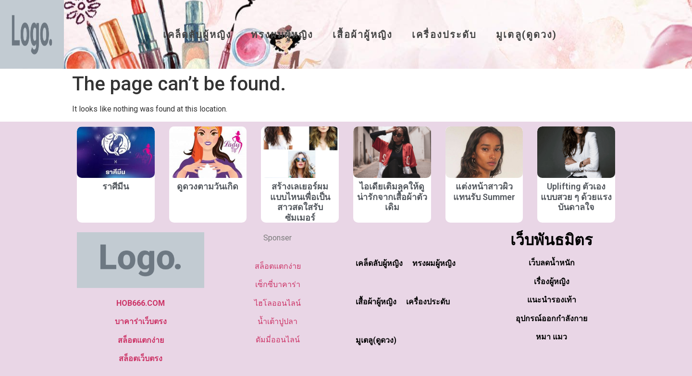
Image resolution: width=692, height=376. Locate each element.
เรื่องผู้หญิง (551, 281)
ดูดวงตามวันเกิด (207, 186)
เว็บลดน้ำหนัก (552, 262)
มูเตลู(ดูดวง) (526, 34)
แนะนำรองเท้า (551, 299)
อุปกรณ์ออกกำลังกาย (551, 318)
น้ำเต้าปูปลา (277, 321)
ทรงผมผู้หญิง (282, 34)
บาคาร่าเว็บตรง (141, 321)
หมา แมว (551, 336)
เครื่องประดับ (444, 34)
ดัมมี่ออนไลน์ (278, 339)
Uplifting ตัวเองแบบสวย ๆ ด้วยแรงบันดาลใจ (576, 196)
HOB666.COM (140, 303)
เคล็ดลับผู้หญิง (197, 34)
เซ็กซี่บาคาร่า (277, 284)
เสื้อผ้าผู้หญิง (363, 34)
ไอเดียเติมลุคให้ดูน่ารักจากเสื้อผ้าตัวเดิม (392, 196)
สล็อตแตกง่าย (141, 340)
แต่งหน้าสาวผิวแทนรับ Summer (484, 191)
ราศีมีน (115, 186)
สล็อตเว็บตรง (140, 358)
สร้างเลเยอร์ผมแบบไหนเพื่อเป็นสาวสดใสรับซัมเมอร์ (300, 202)
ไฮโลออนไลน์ (277, 303)
